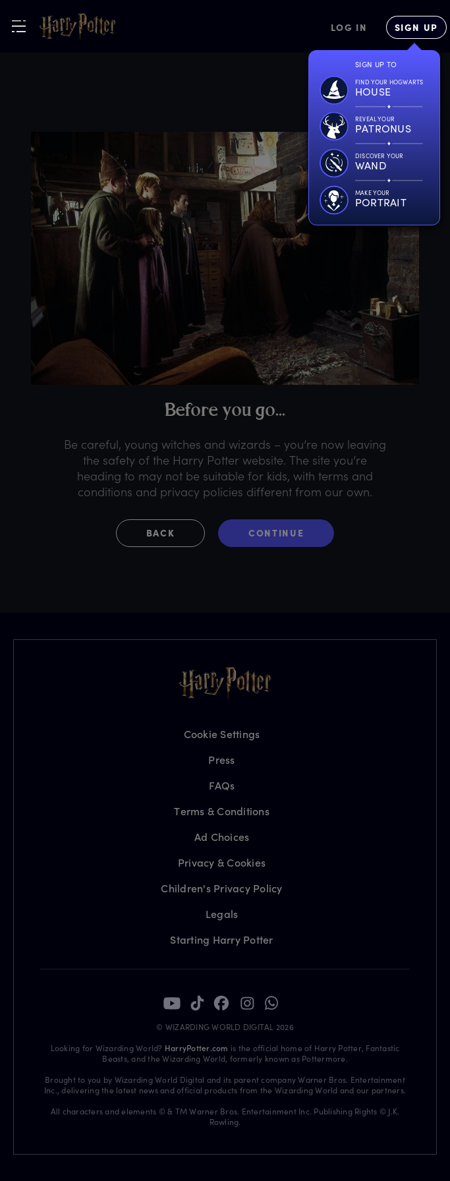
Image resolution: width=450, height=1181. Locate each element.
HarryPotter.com (197, 1048)
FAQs (222, 785)
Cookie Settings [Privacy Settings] (222, 734)
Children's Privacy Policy (221, 888)
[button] (167, 533)
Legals (222, 914)
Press (221, 759)
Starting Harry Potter (221, 939)
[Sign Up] (416, 27)
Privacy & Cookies (222, 862)
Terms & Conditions (221, 811)
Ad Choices (222, 837)
